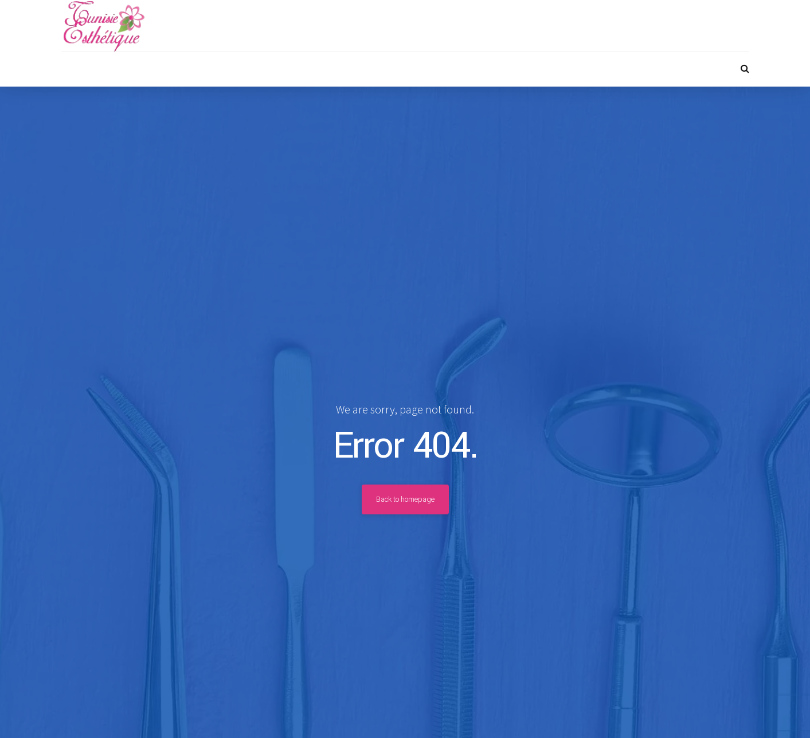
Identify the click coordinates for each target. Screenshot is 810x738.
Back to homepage (405, 499)
